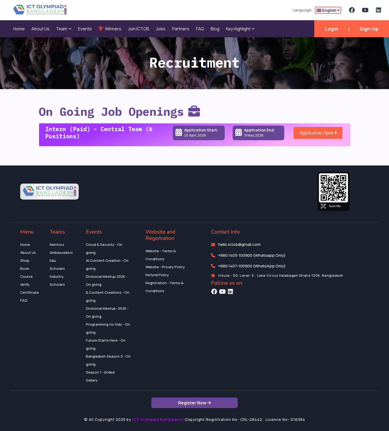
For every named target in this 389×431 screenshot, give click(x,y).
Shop (24, 260)
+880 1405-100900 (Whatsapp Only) (252, 255)
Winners (109, 29)
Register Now (194, 403)
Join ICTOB (138, 29)
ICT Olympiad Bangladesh (158, 419)
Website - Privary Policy (165, 266)
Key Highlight (240, 29)
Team (64, 29)
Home (19, 29)
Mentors (57, 244)
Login (331, 29)
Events (85, 29)
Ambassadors (61, 252)
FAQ (200, 29)
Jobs (160, 29)
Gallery (92, 380)
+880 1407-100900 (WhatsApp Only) (252, 266)
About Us (40, 29)
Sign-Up (368, 29)
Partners (180, 29)
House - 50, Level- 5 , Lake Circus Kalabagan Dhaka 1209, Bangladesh (280, 275)
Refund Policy (157, 274)
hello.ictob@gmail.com (239, 244)
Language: (303, 10)
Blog (215, 29)
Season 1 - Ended (100, 372)
